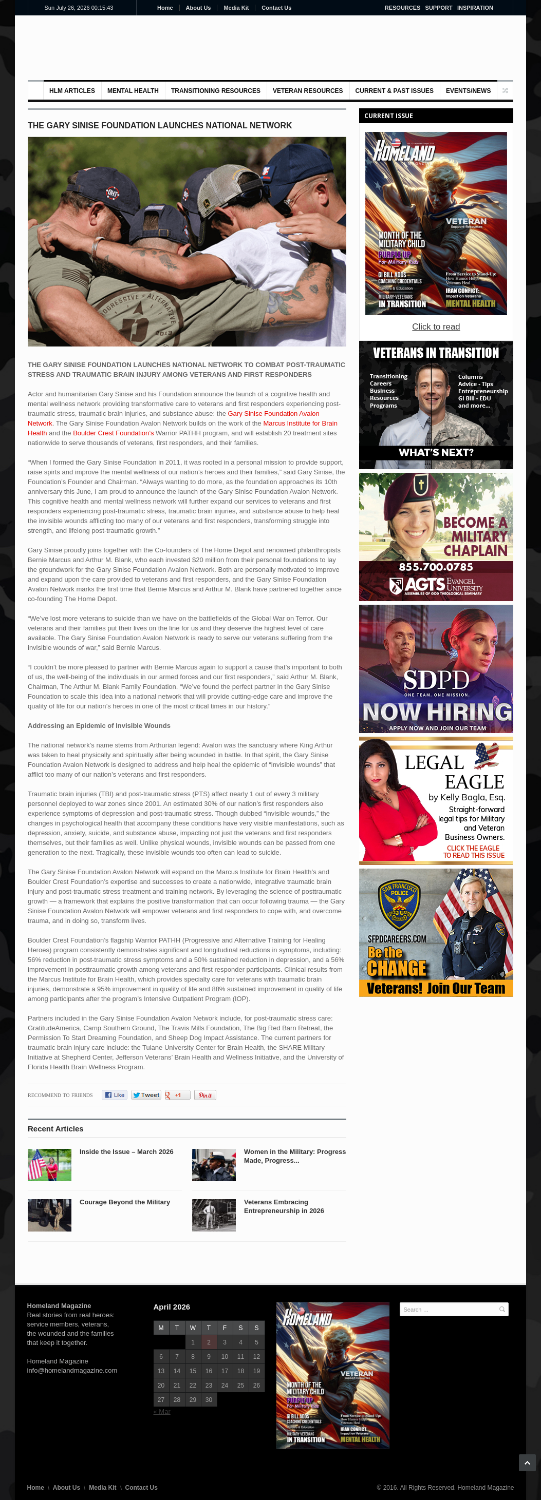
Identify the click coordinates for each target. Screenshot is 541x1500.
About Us (198, 8)
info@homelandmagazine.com (72, 1370)
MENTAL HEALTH (133, 90)
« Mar (162, 1411)
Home (165, 8)
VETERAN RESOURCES (308, 90)
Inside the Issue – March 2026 (127, 1152)
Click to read (436, 327)
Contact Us (276, 8)
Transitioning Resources (215, 90)
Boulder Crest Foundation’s (113, 433)
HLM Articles (72, 90)
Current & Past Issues (395, 90)
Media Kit (236, 8)
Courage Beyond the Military (125, 1202)
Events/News (468, 90)
